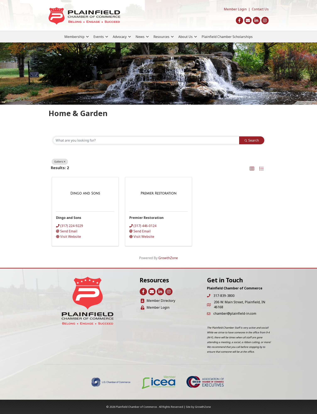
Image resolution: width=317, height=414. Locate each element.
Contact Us (260, 9)
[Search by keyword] (146, 140)
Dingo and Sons (68, 217)
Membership (74, 36)
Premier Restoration (146, 217)
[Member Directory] (158, 300)
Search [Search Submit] (252, 140)
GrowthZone (168, 258)
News (140, 36)
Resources (161, 36)
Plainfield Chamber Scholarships (227, 36)
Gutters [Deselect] (59, 161)
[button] (252, 169)
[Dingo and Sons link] (85, 193)
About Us (185, 36)
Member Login (235, 9)
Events (98, 36)
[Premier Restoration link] (158, 193)
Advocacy (120, 36)
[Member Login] (155, 307)
